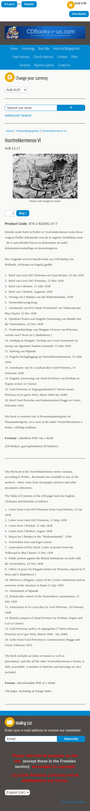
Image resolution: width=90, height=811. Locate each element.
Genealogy (28, 48)
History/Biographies (27, 130)
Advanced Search (18, 115)
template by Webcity (73, 802)
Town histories (21, 56)
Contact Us (64, 65)
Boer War (43, 48)
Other (74, 56)
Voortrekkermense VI (54, 130)
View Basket (79, 14)
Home (14, 48)
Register (29, 4)
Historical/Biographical (66, 48)
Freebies (25, 65)
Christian (62, 56)
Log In (9, 4)
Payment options (44, 65)
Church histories (43, 56)
